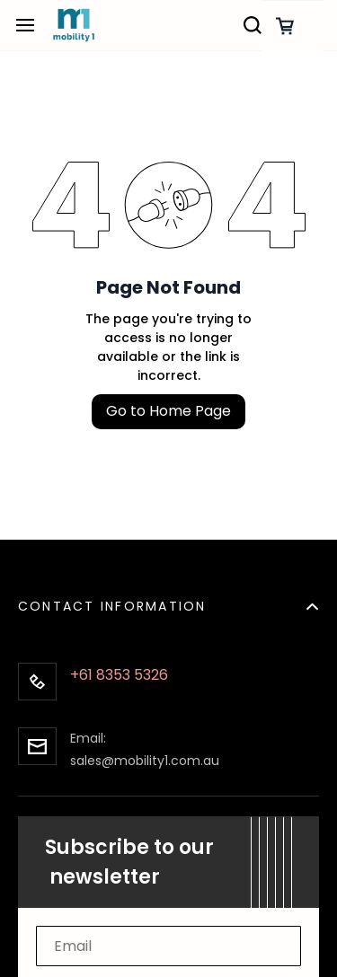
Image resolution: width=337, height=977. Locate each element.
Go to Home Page (168, 410)
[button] (168, 596)
